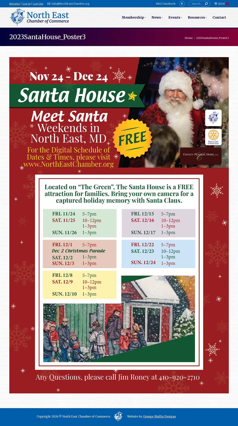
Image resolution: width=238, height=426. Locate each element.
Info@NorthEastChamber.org (68, 4)
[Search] (199, 4)
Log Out (38, 3)
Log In (26, 3)
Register (14, 3)
